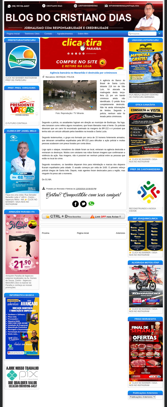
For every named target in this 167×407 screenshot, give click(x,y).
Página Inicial (13, 33)
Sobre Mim (83, 33)
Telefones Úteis (32, 33)
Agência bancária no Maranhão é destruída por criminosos (83, 72)
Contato (48, 33)
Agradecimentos (65, 33)
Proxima (45, 233)
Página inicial (83, 233)
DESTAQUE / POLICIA (65, 77)
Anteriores (120, 233)
